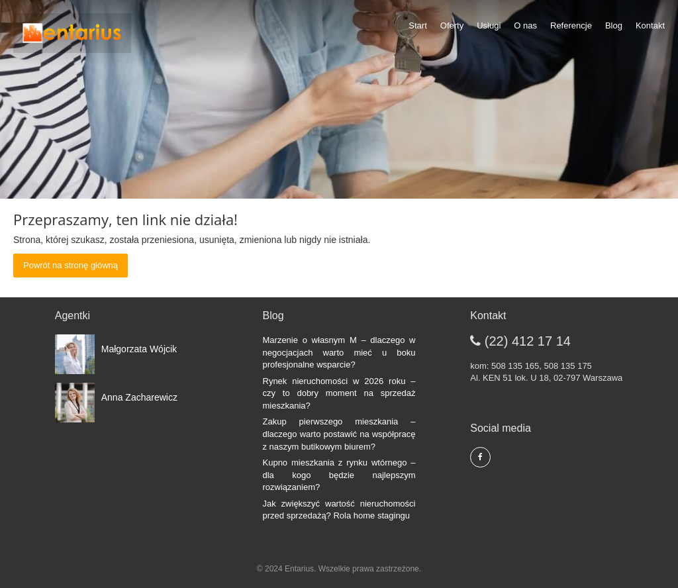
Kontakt (650, 25)
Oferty (451, 25)
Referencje (571, 25)
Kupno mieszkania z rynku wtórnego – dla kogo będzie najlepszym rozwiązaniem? (339, 475)
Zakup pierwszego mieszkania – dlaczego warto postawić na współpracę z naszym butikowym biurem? (339, 433)
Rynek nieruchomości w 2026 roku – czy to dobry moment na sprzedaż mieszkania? (339, 393)
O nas (525, 25)
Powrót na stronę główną (70, 265)
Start (417, 25)
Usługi (489, 25)
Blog (613, 25)
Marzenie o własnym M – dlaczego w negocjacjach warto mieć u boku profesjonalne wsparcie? (339, 352)
